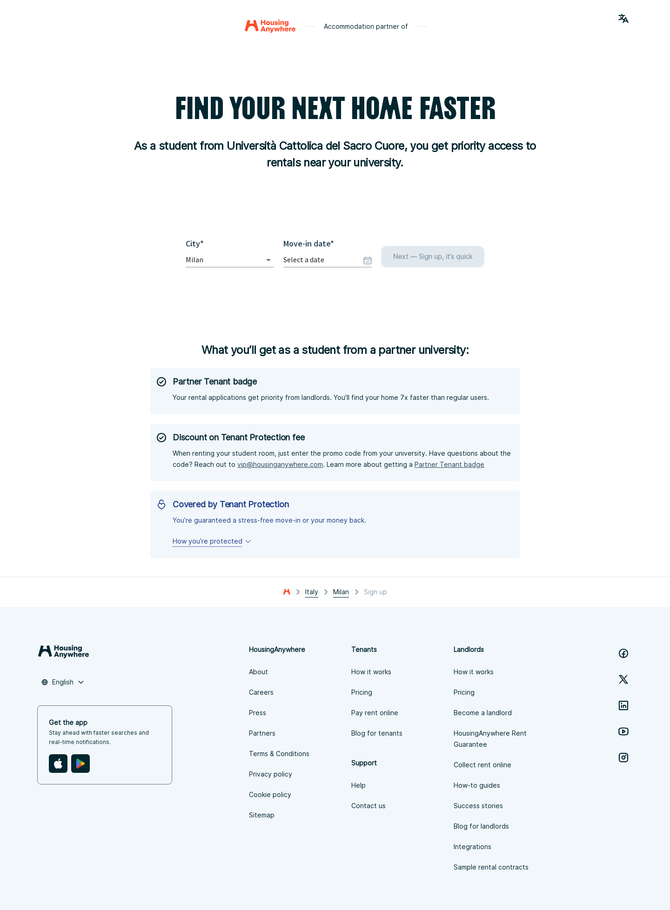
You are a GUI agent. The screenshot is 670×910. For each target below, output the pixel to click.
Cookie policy (270, 794)
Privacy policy (270, 774)
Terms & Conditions (279, 753)
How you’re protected (212, 541)
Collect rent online (482, 765)
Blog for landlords (481, 826)
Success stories (478, 806)
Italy (311, 592)
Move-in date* (308, 243)
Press (257, 713)
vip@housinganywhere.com (280, 464)
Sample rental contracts (491, 867)
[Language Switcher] (623, 18)
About (258, 672)
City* (197, 243)
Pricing (361, 692)
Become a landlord (483, 713)
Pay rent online (374, 713)
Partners (262, 733)
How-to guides (477, 785)
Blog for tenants (376, 733)
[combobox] (217, 259)
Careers (261, 692)
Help (358, 785)
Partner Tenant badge (449, 464)
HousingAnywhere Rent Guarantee (490, 738)
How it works (371, 672)
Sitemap (262, 815)
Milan (341, 592)
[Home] (270, 26)
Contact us (368, 806)
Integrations (472, 846)
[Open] (268, 259)
